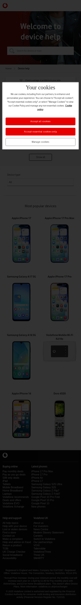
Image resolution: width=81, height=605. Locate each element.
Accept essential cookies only (40, 131)
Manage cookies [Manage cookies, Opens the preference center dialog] (40, 142)
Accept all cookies (40, 121)
